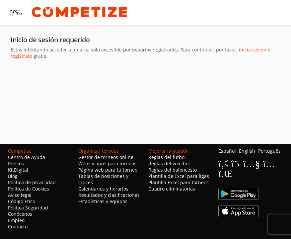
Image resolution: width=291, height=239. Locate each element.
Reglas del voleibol (169, 163)
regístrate (21, 56)
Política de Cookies (28, 189)
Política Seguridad (28, 207)
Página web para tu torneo (107, 170)
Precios (16, 163)
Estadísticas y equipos (102, 201)
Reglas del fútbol (167, 157)
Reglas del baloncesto (172, 170)
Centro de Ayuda (26, 157)
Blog (13, 176)
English (247, 151)
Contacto (18, 226)
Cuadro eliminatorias (171, 189)
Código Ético (21, 201)
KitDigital (18, 170)
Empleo (16, 220)
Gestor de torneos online (105, 157)
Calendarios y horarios (103, 189)
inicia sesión (252, 49)
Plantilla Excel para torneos (178, 182)
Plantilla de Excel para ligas (178, 176)
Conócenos (20, 214)
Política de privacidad (32, 182)
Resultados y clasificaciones (109, 195)
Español (227, 151)
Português (269, 151)
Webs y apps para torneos (107, 163)
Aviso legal (20, 195)
